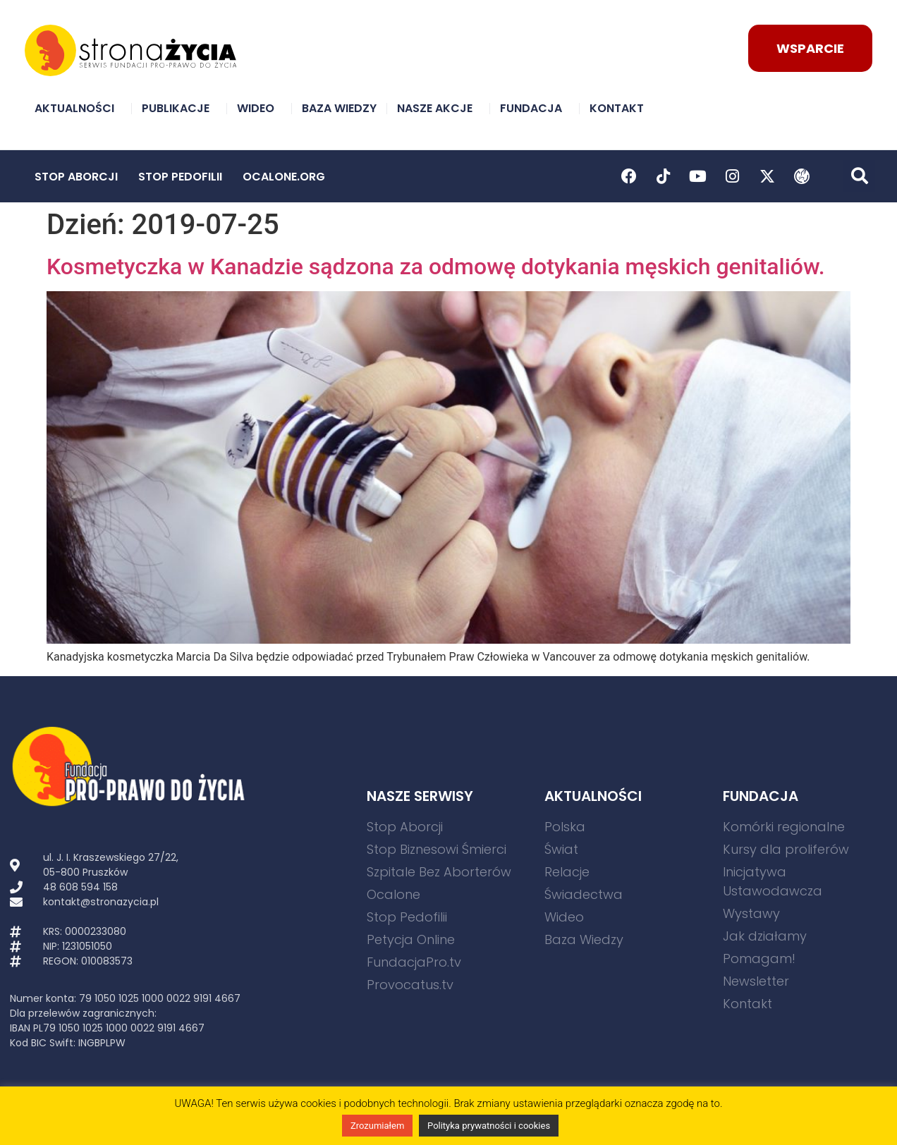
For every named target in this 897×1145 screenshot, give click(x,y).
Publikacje (179, 108)
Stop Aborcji (76, 177)
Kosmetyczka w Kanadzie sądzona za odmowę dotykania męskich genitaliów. (436, 266)
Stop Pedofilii (180, 177)
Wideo (259, 108)
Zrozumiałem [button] (377, 1125)
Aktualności (78, 108)
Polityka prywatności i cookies (488, 1125)
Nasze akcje (438, 108)
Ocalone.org (284, 177)
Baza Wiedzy (339, 108)
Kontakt (620, 108)
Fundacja (534, 108)
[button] (859, 176)
